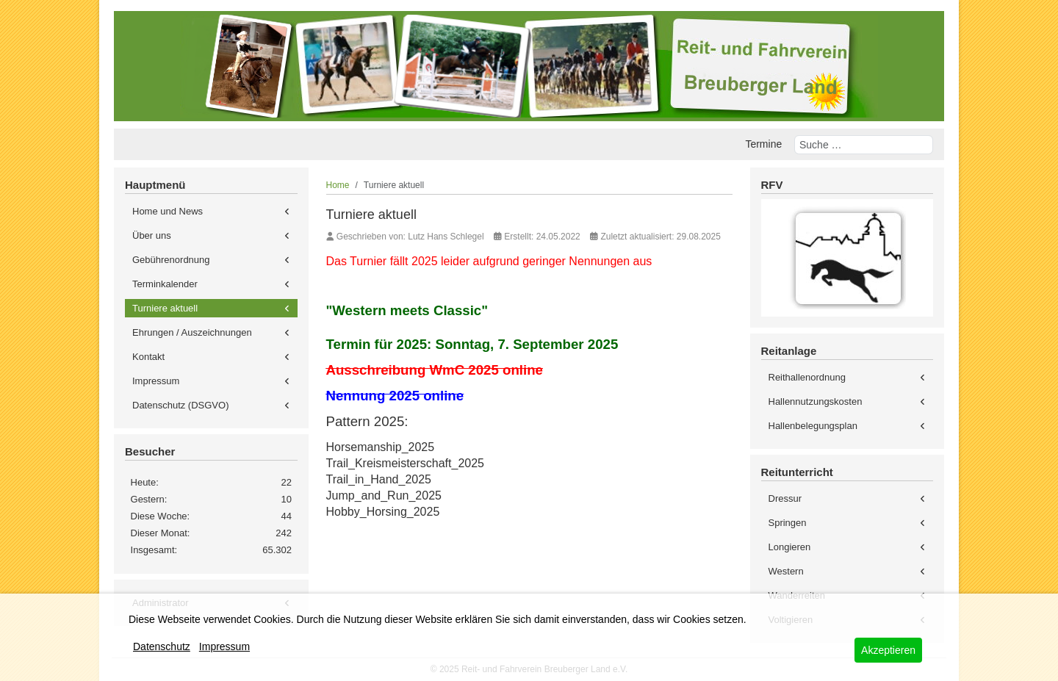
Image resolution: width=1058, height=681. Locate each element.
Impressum (155, 380)
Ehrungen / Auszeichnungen (192, 332)
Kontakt (148, 356)
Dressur (785, 498)
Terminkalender (165, 283)
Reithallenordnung (807, 377)
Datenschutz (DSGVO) (180, 405)
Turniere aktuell (165, 308)
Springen (788, 522)
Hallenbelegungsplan (813, 425)
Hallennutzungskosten (816, 401)
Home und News (167, 211)
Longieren (790, 546)
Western (786, 571)
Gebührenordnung (171, 259)
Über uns (151, 235)
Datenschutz (161, 646)
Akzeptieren (888, 650)
